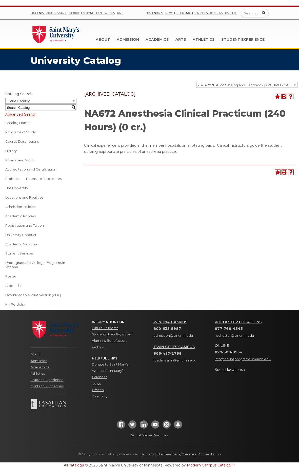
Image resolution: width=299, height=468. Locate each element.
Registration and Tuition (24, 225)
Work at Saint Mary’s (108, 371)
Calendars (155, 13)
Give (120, 13)
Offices (98, 390)
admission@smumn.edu (173, 335)
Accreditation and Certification (30, 169)
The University (16, 188)
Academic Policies (20, 216)
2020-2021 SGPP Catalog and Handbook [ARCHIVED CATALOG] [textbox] (247, 85)
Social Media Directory (149, 435)
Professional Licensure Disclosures (33, 179)
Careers (231, 13)
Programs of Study (20, 132)
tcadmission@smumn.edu (174, 360)
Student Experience (243, 39)
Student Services (19, 253)
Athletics (204, 39)
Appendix (13, 286)
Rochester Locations (238, 322)
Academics (157, 39)
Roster (10, 276)
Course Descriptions (22, 141)
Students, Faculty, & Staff (112, 334)
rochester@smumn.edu (234, 335)
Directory (99, 396)
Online (222, 345)
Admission (128, 39)
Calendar (99, 377)
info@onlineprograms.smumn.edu (243, 359)
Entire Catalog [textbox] (18, 101)
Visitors (74, 13)
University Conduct (20, 235)
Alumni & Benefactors (99, 13)
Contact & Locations (208, 13)
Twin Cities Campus (174, 347)
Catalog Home (17, 123)
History (11, 151)
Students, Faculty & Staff (49, 13)
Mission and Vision (20, 160)
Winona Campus (170, 322)
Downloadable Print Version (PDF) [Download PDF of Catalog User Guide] (33, 295)
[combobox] (246, 85)
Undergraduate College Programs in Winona (35, 265)
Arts (180, 39)
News (169, 13)
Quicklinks (183, 13)
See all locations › (230, 369)
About (103, 39)
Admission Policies (20, 207)
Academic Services (21, 244)
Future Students (105, 328)
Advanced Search (20, 114)
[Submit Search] (264, 13)
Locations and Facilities (24, 197)
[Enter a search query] (255, 13)
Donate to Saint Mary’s (110, 364)
